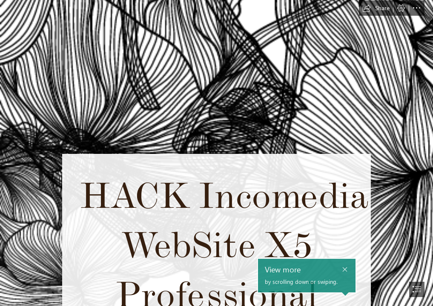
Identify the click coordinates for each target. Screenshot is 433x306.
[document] (216, 153)
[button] (376, 8)
